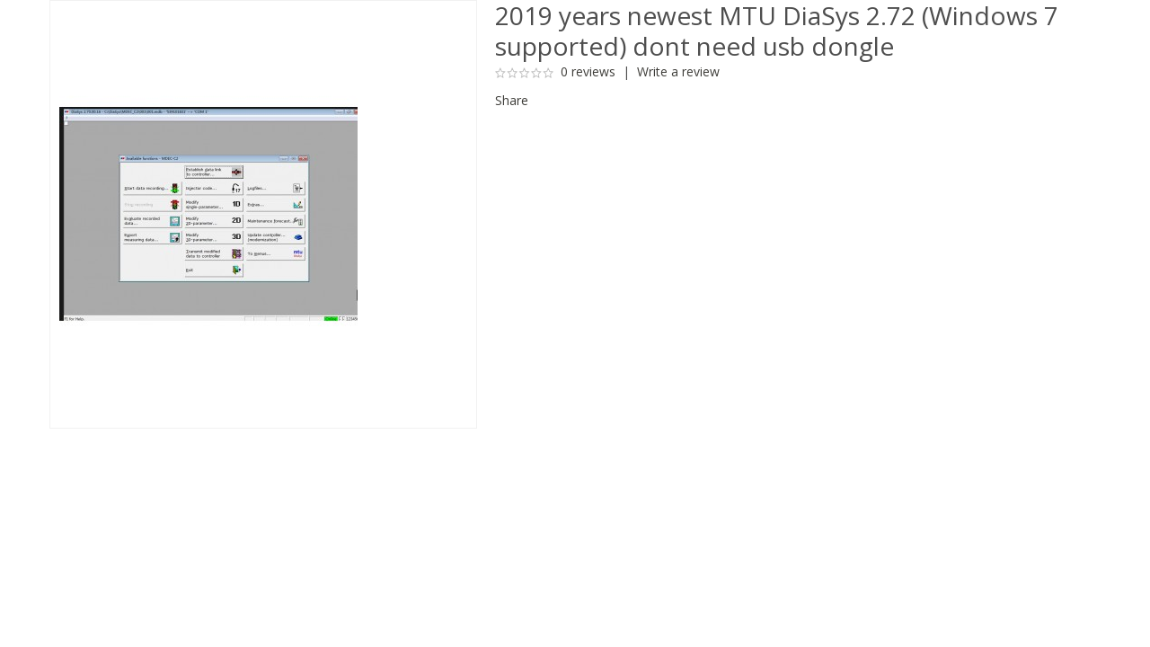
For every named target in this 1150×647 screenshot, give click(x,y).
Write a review (678, 71)
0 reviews (588, 71)
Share (511, 100)
